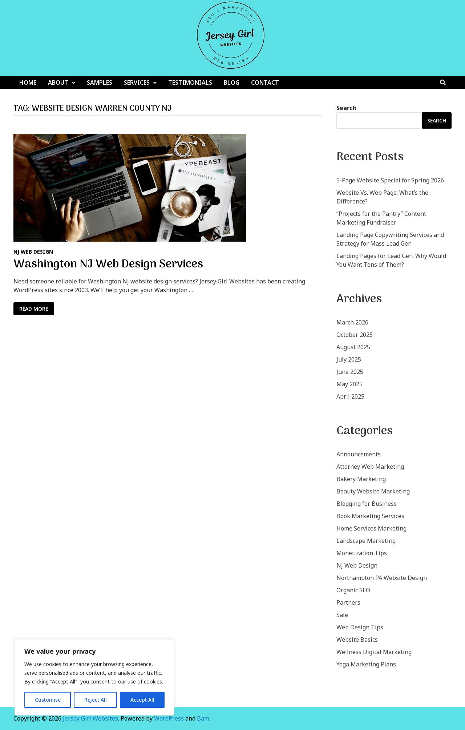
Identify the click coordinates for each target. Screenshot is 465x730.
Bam (203, 718)
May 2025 (349, 384)
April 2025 (350, 396)
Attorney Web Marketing (370, 467)
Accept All (142, 699)
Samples (99, 82)
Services (137, 82)
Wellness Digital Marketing (374, 652)
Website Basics (357, 640)
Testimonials (190, 82)
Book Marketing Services (370, 516)
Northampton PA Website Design (381, 578)
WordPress (169, 718)
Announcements (358, 454)
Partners (348, 602)
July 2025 (348, 359)
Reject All (95, 699)
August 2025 (353, 347)
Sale (342, 615)
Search (346, 108)
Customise (48, 699)
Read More (36, 309)
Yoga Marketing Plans (366, 664)
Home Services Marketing (371, 528)
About (58, 82)
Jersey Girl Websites (90, 718)
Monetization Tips (361, 553)
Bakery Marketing (361, 479)
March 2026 (352, 322)
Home (27, 82)
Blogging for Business (366, 504)
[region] (94, 677)
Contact (265, 82)
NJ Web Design (33, 251)
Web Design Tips (359, 627)
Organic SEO (353, 590)
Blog (231, 82)
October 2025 (354, 335)
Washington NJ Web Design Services (108, 264)
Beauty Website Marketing (373, 491)
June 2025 (349, 372)
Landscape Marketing (366, 541)
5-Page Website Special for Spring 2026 (390, 180)
